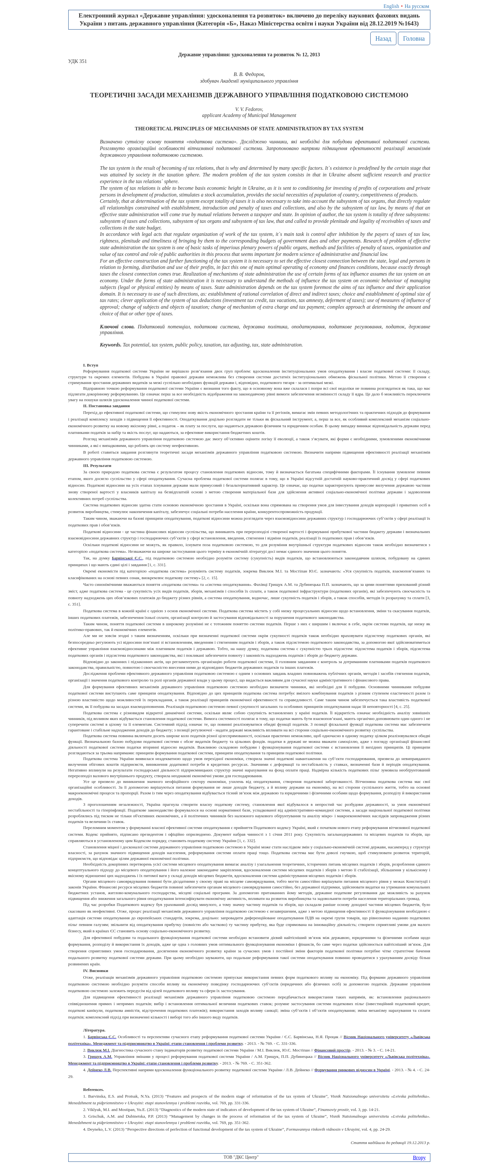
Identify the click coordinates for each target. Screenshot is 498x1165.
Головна (414, 38)
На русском (417, 6)
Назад (383, 38)
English (391, 6)
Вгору (419, 1157)
